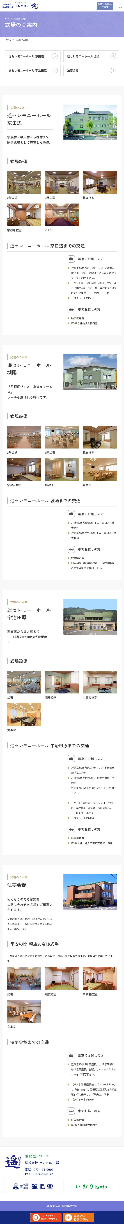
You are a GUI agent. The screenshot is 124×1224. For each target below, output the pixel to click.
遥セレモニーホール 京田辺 (33, 56)
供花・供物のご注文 (105, 6)
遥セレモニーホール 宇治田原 (33, 70)
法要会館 (91, 70)
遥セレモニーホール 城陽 (91, 56)
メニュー (118, 6)
